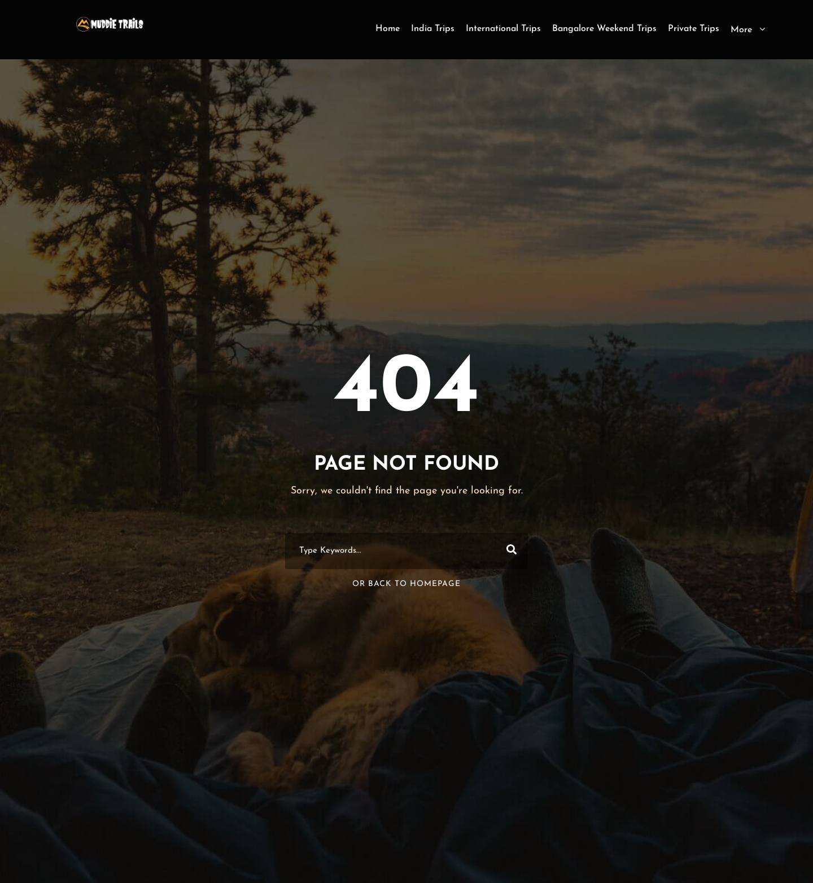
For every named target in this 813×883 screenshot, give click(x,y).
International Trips (503, 28)
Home (387, 28)
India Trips (432, 28)
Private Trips (693, 28)
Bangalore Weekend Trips (604, 28)
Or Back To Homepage (406, 584)
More (741, 29)
